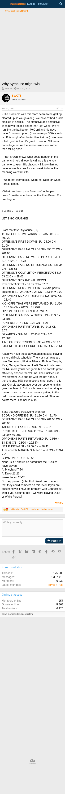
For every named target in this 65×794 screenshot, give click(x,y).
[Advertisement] (32, 47)
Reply (60, 502)
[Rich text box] (32, 528)
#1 (62, 108)
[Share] (57, 109)
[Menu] (5, 4)
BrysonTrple (55, 584)
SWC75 (8, 88)
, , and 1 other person (31, 509)
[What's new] (53, 4)
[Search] (60, 4)
